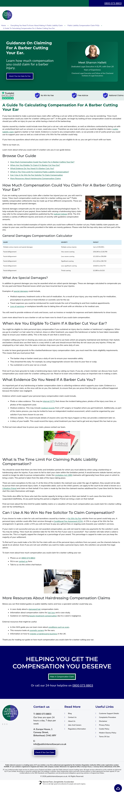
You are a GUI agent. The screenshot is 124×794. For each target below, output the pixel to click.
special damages (21, 291)
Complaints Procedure (110, 723)
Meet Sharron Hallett (92, 62)
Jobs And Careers (76, 729)
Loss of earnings (17, 306)
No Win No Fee (74, 518)
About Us (72, 725)
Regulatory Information (71, 735)
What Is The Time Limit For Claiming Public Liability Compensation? (39, 172)
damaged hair (35, 609)
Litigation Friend (9, 488)
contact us (23, 561)
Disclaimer (104, 728)
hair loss (51, 613)
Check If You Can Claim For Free (25, 76)
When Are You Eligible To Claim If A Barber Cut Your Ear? (35, 165)
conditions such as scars (58, 627)
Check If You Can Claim (45, 758)
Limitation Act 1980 (63, 475)
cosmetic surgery (37, 630)
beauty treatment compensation (43, 616)
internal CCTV (49, 401)
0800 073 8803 (113, 3)
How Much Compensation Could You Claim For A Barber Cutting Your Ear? (42, 162)
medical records (48, 408)
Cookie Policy (105, 736)
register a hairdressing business (43, 634)
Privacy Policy (106, 732)
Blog (70, 716)
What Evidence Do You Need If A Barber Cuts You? (32, 168)
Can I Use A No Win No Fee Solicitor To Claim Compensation (36, 175)
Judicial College (60, 214)
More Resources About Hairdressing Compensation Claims (35, 178)
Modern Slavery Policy (110, 741)
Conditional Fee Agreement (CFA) (68, 521)
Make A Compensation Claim (62, 678)
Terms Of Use (105, 745)
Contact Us (73, 721)
